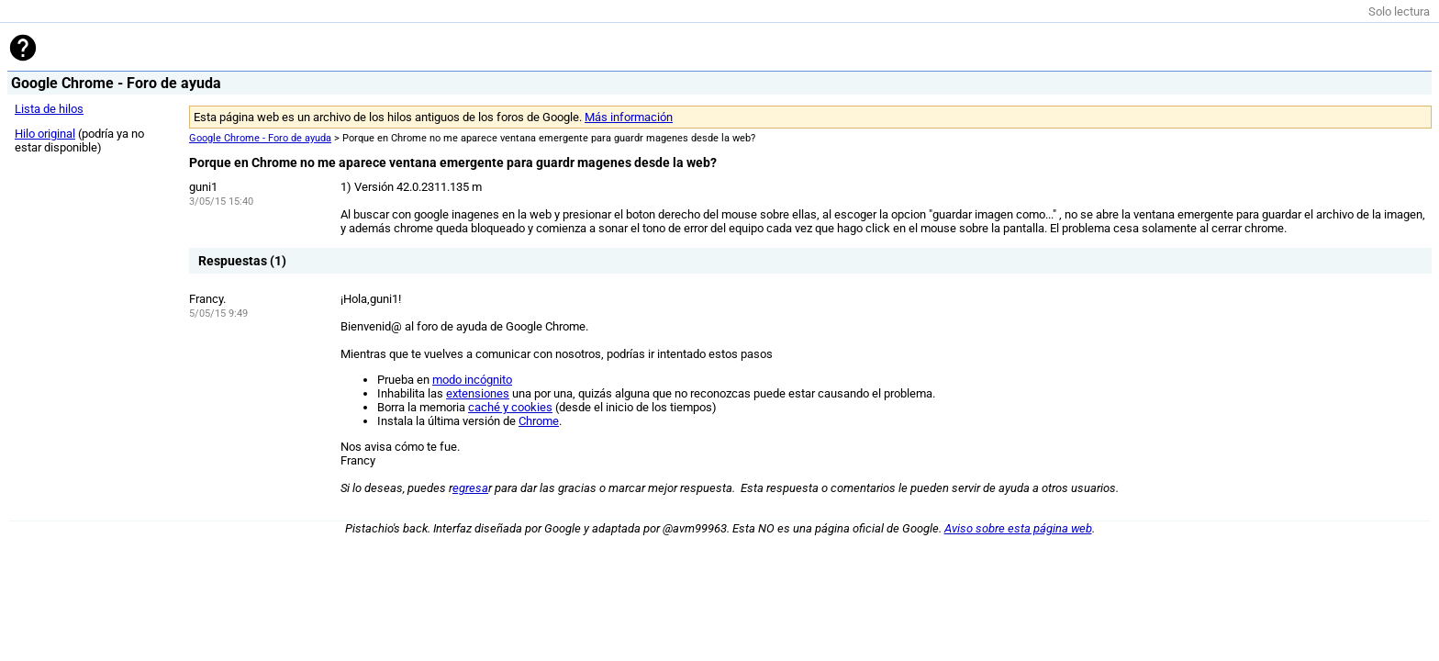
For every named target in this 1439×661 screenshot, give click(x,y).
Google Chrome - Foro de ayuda (260, 138)
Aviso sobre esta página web (1018, 528)
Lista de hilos (49, 109)
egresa (470, 488)
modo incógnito (472, 380)
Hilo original (45, 133)
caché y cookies (510, 407)
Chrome (539, 421)
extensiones (477, 393)
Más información (629, 117)
